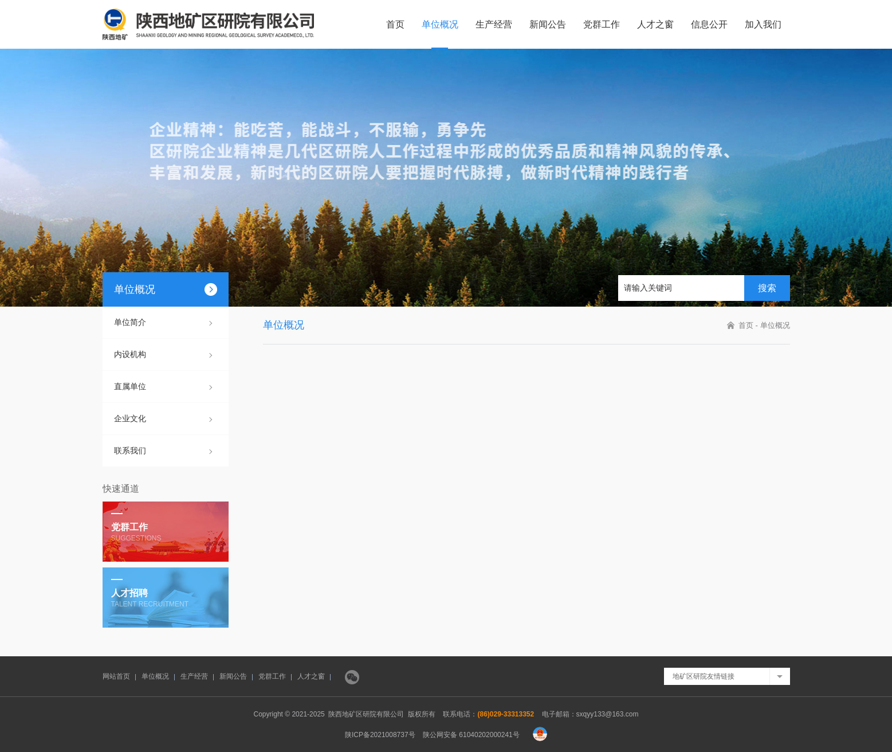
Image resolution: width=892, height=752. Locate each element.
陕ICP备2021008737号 (380, 735)
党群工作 (601, 24)
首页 (395, 24)
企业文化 (130, 418)
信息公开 (709, 24)
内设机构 (130, 354)
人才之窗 (655, 24)
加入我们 (763, 24)
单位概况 (440, 24)
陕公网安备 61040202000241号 (471, 735)
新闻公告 (547, 24)
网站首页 (116, 676)
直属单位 (130, 386)
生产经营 (494, 24)
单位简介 (130, 322)
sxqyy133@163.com (607, 714)
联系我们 (130, 450)
